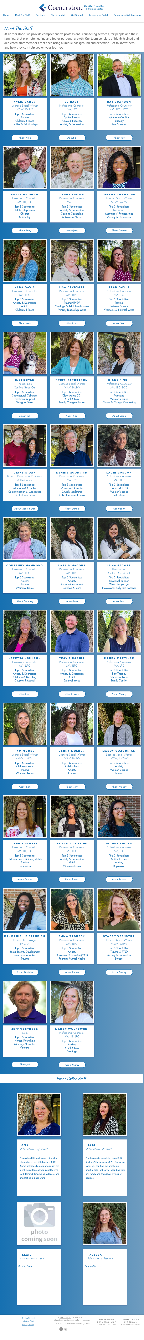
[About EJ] (72, 138)
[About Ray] (119, 138)
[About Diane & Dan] (24, 509)
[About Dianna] (119, 230)
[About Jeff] (24, 1064)
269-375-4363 (65, 1317)
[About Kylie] (24, 138)
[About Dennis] (72, 509)
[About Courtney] (24, 601)
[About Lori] (24, 694)
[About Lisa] (72, 323)
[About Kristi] (72, 416)
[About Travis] (72, 694)
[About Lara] (72, 601)
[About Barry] (24, 230)
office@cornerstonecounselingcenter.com (72, 1320)
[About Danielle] (24, 972)
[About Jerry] (72, 230)
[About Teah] (119, 323)
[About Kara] (24, 323)
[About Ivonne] (119, 879)
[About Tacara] (72, 879)
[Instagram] (66, 1329)
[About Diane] (119, 416)
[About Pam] (24, 787)
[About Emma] (72, 972)
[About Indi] (24, 416)
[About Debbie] (24, 879)
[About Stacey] (119, 972)
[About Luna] (119, 601)
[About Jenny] (72, 787)
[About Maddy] (119, 787)
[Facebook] (61, 1329)
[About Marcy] (72, 1065)
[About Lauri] (119, 509)
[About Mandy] (119, 694)
